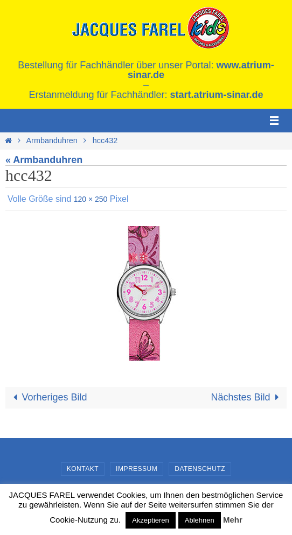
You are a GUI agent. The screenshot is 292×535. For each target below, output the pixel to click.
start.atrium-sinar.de (216, 94)
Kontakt (83, 469)
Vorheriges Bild (47, 397)
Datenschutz (200, 469)
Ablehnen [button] (199, 520)
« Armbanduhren (43, 159)
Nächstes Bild (247, 397)
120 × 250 (91, 199)
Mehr (232, 519)
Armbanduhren (52, 140)
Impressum (136, 469)
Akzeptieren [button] (150, 520)
